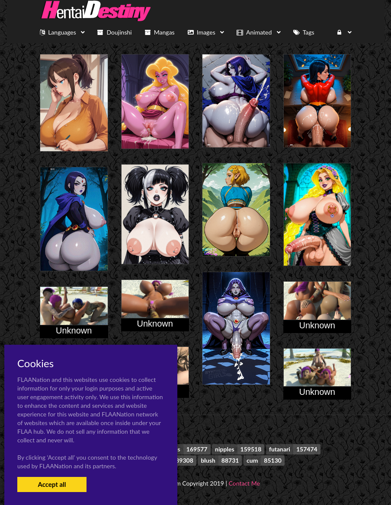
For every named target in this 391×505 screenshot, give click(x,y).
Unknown (155, 323)
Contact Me (244, 483)
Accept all (52, 484)
